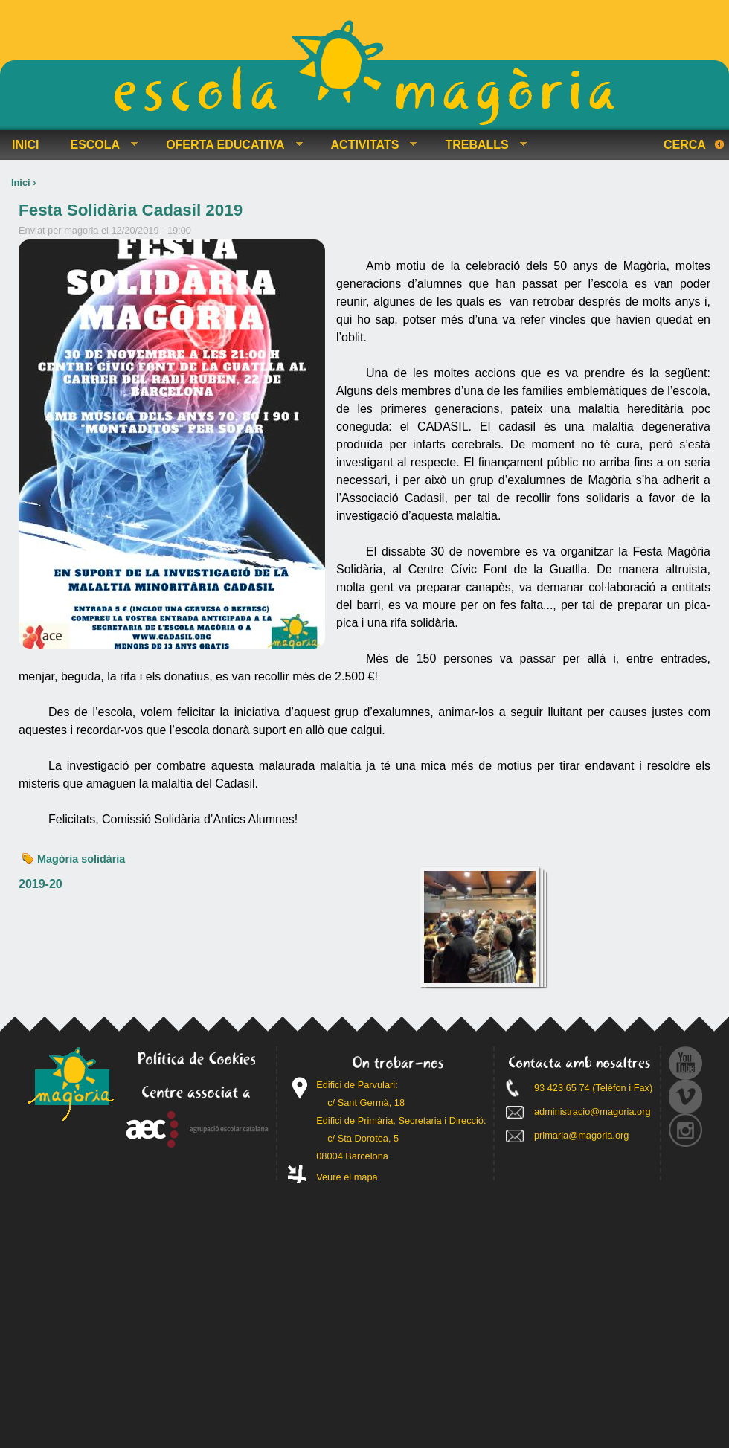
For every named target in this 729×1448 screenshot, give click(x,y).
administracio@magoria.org (592, 1111)
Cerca (685, 144)
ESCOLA (98, 145)
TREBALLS (479, 145)
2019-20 (40, 884)
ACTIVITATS (368, 145)
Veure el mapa (347, 1176)
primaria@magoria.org (581, 1135)
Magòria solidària (81, 859)
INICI (25, 144)
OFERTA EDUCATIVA (228, 145)
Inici (20, 182)
